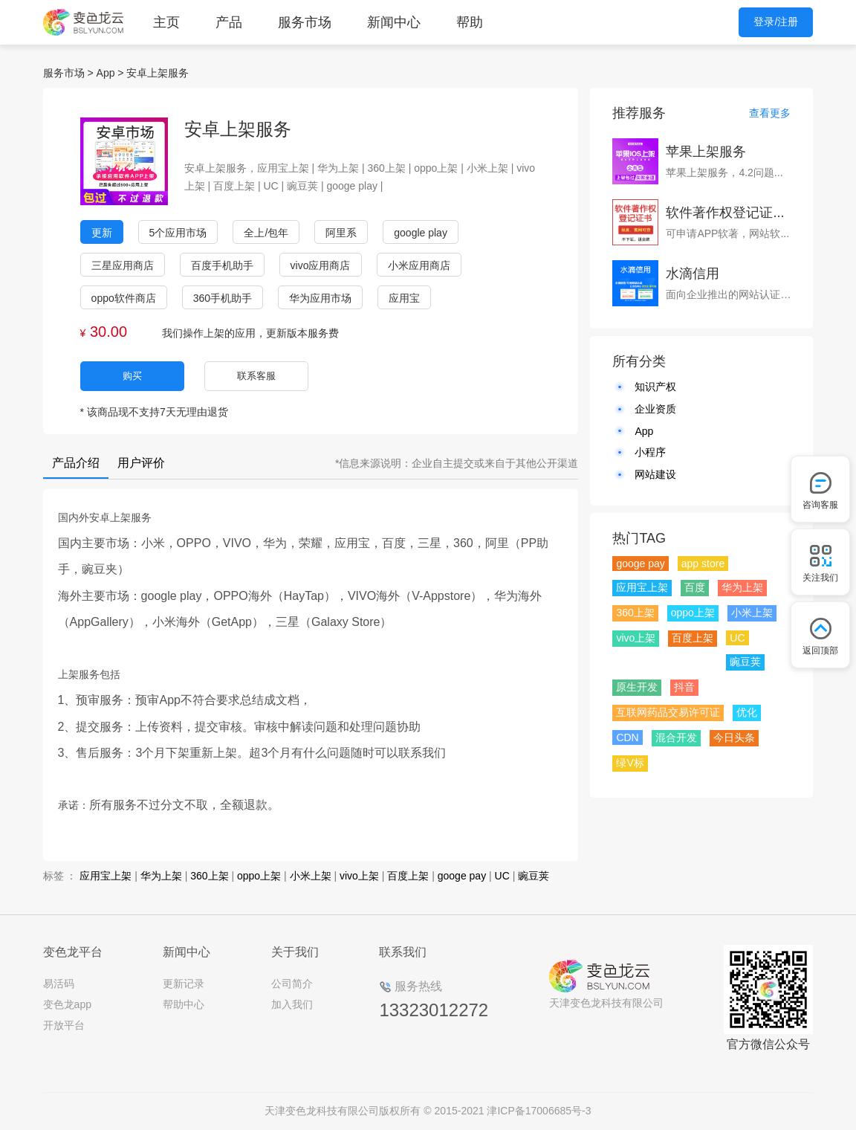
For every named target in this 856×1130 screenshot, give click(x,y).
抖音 (684, 687)
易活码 (58, 983)
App (106, 73)
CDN (627, 737)
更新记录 (183, 983)
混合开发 (676, 737)
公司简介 (292, 983)
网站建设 (655, 474)
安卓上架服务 (157, 73)
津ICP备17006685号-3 (539, 1111)
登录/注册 (775, 22)
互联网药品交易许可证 (668, 712)
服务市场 (304, 22)
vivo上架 (359, 876)
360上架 (209, 876)
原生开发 (637, 687)
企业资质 (655, 409)
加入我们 (292, 1004)
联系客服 (256, 375)
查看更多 (770, 113)
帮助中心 (183, 1004)
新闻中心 (394, 22)
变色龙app (67, 1004)
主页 (166, 22)
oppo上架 (259, 876)
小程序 (650, 452)
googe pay (462, 876)
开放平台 (64, 1025)
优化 (746, 712)
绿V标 (629, 763)
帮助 (469, 22)
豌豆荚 (533, 876)
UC (502, 876)
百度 (694, 587)
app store (702, 563)
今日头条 (734, 737)
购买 (132, 375)
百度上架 (408, 876)
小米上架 (310, 876)
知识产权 (655, 387)
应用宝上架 (106, 876)
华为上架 (161, 876)
